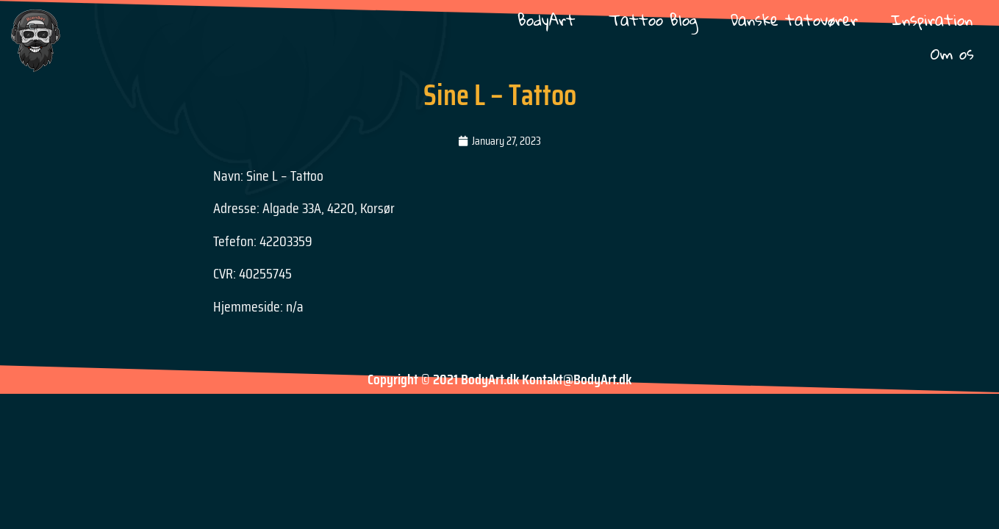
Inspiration (932, 19)
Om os (952, 53)
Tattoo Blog (653, 19)
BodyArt (547, 19)
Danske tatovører (794, 19)
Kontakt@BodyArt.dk (576, 379)
